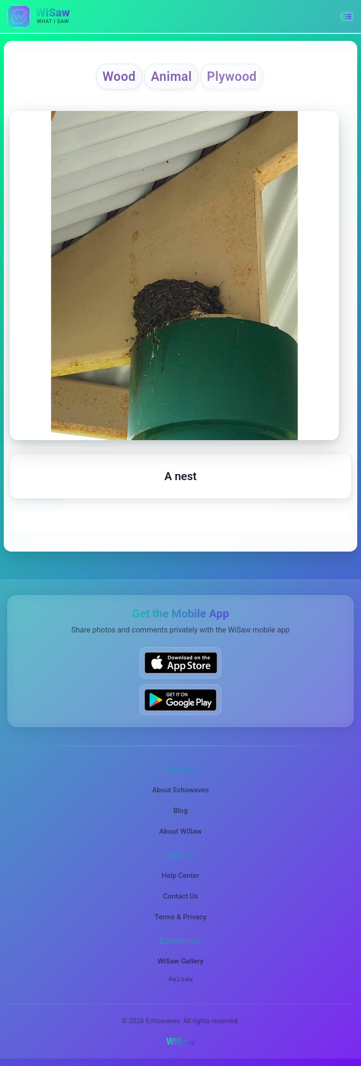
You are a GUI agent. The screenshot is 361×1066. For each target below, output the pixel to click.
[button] (346, 16)
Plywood (232, 76)
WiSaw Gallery (180, 961)
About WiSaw (180, 831)
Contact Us (180, 896)
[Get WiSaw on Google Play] (180, 699)
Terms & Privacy (180, 917)
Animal (171, 76)
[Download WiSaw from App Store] (180, 663)
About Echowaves (180, 790)
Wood (119, 76)
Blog (180, 810)
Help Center (180, 875)
